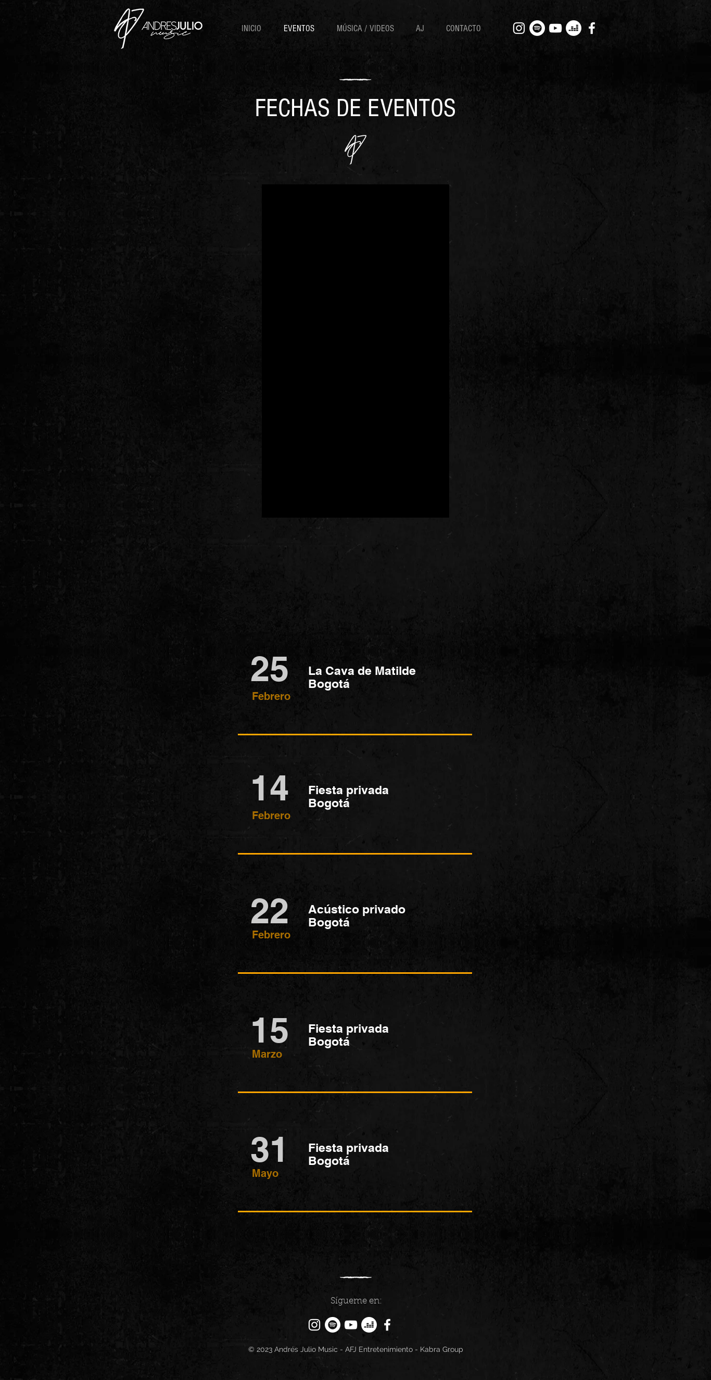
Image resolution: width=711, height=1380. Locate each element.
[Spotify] (537, 28)
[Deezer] (573, 28)
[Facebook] (592, 28)
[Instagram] (519, 28)
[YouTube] (555, 28)
